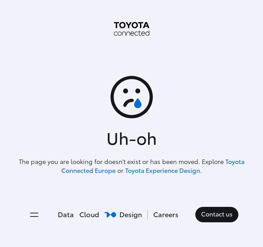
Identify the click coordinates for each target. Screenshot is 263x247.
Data (66, 215)
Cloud (89, 215)
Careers (166, 215)
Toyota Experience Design (162, 171)
